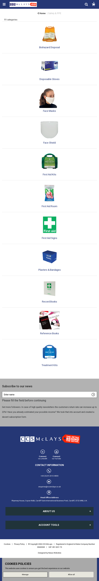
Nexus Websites (54, 553)
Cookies (7, 544)
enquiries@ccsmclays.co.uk (49, 483)
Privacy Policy (19, 544)
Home (41, 13)
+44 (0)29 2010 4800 (49, 473)
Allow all (71, 574)
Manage (25, 574)
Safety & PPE (54, 13)
